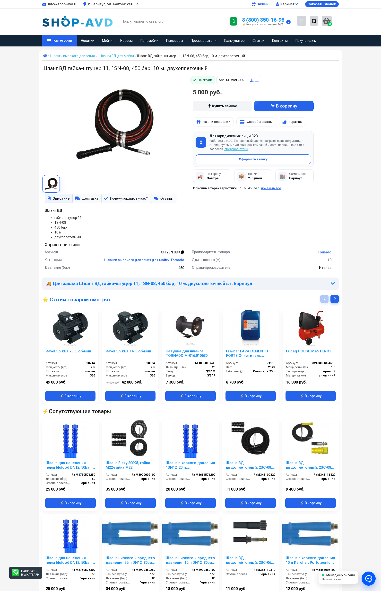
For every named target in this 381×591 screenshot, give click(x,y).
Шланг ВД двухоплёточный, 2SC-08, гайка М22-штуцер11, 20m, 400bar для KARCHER (309, 466)
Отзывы (166, 199)
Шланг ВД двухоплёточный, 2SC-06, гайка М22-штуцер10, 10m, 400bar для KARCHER (249, 561)
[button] (334, 300)
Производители (203, 41)
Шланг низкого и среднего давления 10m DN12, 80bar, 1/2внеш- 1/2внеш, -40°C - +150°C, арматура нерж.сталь (190, 561)
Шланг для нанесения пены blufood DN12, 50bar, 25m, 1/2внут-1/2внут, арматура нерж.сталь (69, 466)
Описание (58, 199)
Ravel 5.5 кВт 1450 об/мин (128, 352)
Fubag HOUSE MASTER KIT (309, 352)
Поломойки (149, 41)
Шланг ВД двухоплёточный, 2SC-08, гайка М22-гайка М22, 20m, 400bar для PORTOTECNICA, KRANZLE (250, 466)
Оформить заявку (253, 159)
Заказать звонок (322, 4)
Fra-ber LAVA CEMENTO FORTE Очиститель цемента (247, 354)
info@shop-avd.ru (236, 149)
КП (254, 80)
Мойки (107, 41)
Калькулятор (234, 41)
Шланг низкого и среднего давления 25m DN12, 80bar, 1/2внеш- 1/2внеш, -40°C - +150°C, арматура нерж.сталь (130, 561)
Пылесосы (174, 41)
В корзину (284, 105)
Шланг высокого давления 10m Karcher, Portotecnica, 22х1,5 (310, 561)
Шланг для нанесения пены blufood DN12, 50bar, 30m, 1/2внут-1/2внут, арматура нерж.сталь (69, 561)
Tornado (324, 253)
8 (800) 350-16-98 (263, 20)
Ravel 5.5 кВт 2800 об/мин (68, 352)
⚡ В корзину (70, 397)
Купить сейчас (222, 106)
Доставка (87, 199)
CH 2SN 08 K (172, 253)
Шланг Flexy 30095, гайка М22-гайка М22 (128, 466)
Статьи (258, 41)
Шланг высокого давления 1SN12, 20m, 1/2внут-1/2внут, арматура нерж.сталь (190, 466)
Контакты (280, 41)
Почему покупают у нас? (127, 199)
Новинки (87, 41)
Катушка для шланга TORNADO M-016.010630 (187, 354)
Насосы (126, 41)
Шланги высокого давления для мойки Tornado (144, 261)
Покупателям (306, 41)
